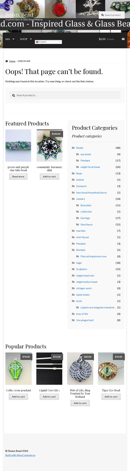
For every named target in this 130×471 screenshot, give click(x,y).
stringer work (84, 288)
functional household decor (91, 192)
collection (86, 211)
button (80, 179)
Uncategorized (84, 320)
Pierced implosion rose (93, 256)
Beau (79, 173)
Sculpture (81, 269)
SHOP (23, 38)
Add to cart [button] (49, 176)
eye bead (86, 154)
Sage (79, 262)
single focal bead (90, 166)
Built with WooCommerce (20, 455)
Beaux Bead (19, 14)
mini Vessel (82, 237)
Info (7, 38)
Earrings (85, 217)
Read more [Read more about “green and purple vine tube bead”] (18, 176)
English (41, 41)
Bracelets (86, 205)
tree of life (82, 313)
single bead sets (85, 275)
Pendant (85, 160)
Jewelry (80, 198)
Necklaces (87, 224)
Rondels (80, 249)
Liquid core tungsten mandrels (98, 307)
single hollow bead (86, 281)
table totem (83, 294)
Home (12, 61)
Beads (79, 147)
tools (79, 300)
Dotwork (81, 186)
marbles (81, 230)
